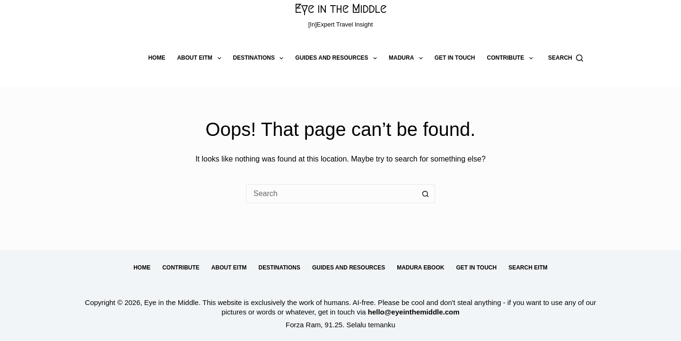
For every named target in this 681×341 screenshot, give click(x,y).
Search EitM (528, 267)
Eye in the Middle (340, 8)
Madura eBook (420, 267)
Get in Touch (455, 57)
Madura (408, 58)
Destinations (260, 58)
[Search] (565, 58)
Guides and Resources (338, 58)
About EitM (201, 58)
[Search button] (425, 193)
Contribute (511, 58)
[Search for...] (331, 193)
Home (156, 57)
